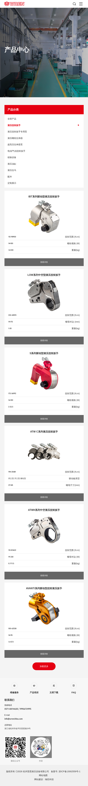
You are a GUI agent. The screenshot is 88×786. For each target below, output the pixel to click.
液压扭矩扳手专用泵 (44, 131)
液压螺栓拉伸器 (44, 138)
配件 (44, 177)
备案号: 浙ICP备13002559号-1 (65, 771)
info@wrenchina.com (13, 718)
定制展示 (44, 183)
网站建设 (38, 779)
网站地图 (43, 775)
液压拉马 (44, 170)
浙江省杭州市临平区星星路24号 (17, 728)
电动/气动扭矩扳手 (44, 151)
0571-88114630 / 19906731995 (17, 708)
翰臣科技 (49, 779)
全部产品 (44, 119)
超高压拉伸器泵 (44, 144)
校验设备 (44, 157)
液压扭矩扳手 (44, 125)
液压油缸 (44, 164)
